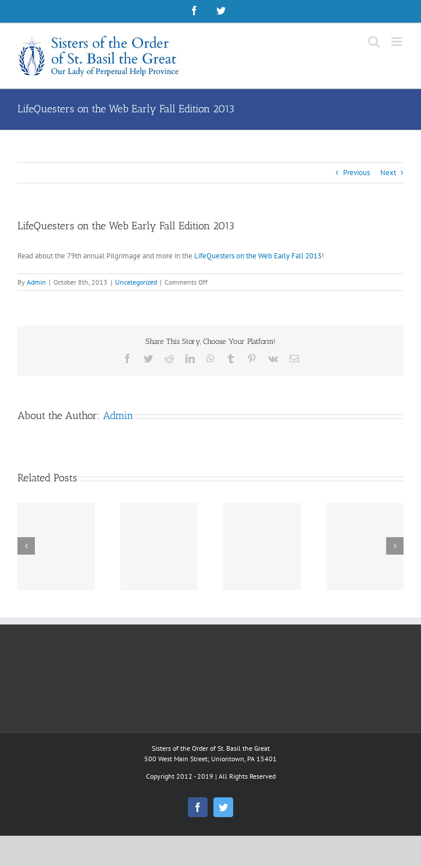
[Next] (395, 546)
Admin (36, 282)
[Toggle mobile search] (374, 42)
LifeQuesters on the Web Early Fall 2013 (258, 256)
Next (388, 173)
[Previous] (26, 546)
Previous (356, 173)
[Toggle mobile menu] (397, 42)
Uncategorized (136, 282)
